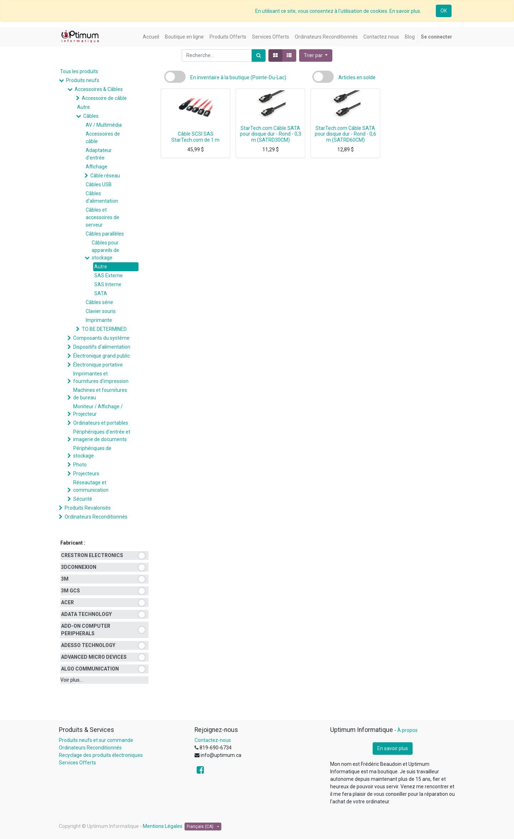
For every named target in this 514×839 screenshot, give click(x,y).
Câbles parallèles (105, 234)
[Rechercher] (259, 55)
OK (443, 11)
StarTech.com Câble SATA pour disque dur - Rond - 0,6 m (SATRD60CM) (345, 134)
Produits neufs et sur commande (96, 740)
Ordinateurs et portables (100, 423)
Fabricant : (72, 543)
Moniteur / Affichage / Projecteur (98, 410)
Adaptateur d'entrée (99, 154)
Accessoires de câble (103, 137)
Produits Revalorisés (88, 508)
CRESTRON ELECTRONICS (92, 555)
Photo (80, 464)
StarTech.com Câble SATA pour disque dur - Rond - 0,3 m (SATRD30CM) (270, 134)
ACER (67, 602)
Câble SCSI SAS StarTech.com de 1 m (195, 137)
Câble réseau (105, 175)
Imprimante (99, 320)
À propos (407, 730)
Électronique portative (98, 365)
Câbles (91, 116)
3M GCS (70, 590)
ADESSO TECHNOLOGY (88, 645)
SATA (100, 293)
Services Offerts (77, 762)
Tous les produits (79, 71)
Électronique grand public (101, 356)
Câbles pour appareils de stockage (105, 250)
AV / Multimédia (104, 125)
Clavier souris (101, 311)
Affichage (96, 167)
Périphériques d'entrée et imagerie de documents (101, 435)
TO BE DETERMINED (104, 329)
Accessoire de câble (104, 98)
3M (65, 579)
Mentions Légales (162, 826)
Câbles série (99, 302)
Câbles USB (99, 184)
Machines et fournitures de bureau (100, 393)
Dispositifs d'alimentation (101, 347)
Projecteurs (86, 473)
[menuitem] (151, 37)
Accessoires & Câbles (99, 89)
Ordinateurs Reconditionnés (96, 517)
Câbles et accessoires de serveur (102, 217)
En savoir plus (392, 748)
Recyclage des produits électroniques (101, 755)
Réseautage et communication (91, 486)
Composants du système (101, 338)
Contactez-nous (213, 740)
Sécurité (82, 499)
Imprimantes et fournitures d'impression (100, 377)
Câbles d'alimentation (102, 197)
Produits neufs (82, 80)
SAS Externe (108, 275)
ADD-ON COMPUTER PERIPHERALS (85, 629)
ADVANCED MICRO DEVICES (94, 657)
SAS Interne (107, 284)
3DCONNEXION (78, 567)
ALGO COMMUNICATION (90, 669)
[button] (316, 55)
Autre (83, 107)
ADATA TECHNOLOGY (86, 614)
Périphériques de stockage (92, 452)
